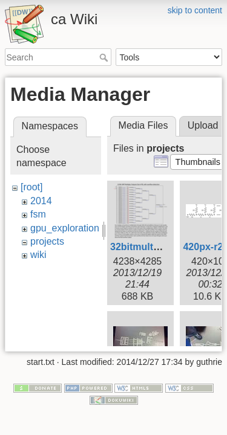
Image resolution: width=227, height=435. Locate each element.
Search (105, 57)
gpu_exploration (64, 228)
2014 (41, 201)
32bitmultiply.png (149, 247)
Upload (203, 125)
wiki (38, 255)
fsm (38, 214)
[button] (197, 162)
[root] (31, 187)
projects (47, 241)
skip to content (195, 10)
